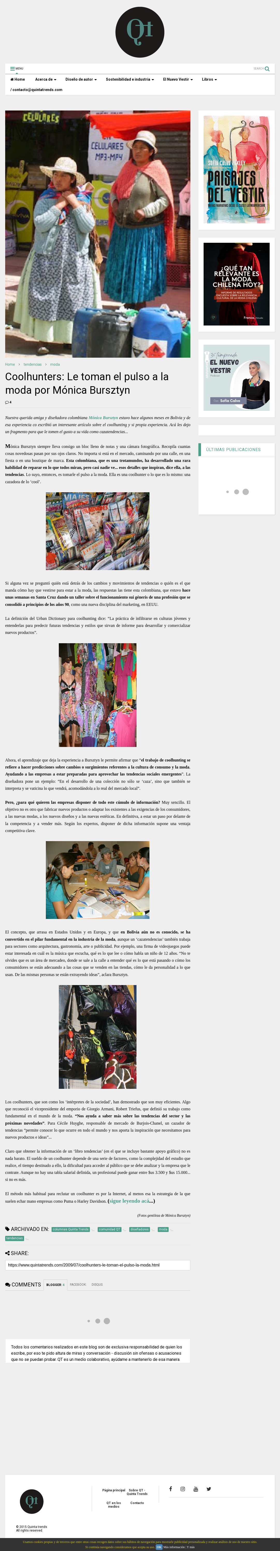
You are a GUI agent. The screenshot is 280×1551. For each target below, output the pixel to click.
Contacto (137, 1503)
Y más (191, 1547)
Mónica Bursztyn (103, 418)
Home (17, 79)
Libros (209, 79)
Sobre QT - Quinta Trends (137, 1492)
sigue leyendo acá (129, 1201)
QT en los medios (113, 1504)
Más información (174, 1547)
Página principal (113, 1490)
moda (55, 364)
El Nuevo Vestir (178, 79)
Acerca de (45, 79)
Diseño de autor (81, 79)
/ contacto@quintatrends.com (36, 90)
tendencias (33, 364)
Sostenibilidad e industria (130, 79)
